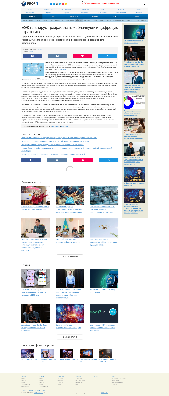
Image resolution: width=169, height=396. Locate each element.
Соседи (101, 20)
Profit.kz (39, 49)
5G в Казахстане (66, 9)
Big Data (66, 12)
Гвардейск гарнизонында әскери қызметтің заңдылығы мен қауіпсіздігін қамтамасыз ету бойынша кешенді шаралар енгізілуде (34, 244)
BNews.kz (63, 69)
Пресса (115, 16)
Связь (31, 20)
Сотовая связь (48, 9)
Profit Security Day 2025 (68, 359)
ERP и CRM (120, 9)
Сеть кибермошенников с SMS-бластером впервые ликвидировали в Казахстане (102, 209)
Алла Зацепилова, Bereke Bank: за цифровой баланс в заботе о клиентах (34, 327)
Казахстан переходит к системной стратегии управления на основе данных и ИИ (53, 154)
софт (28, 384)
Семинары (60, 380)
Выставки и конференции (118, 378)
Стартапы (138, 9)
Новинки (108, 20)
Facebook (55, 126)
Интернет (38, 20)
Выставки (60, 378)
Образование (70, 20)
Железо (45, 20)
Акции (59, 384)
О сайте (23, 390)
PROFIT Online (38, 393)
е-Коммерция (102, 12)
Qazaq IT (129, 20)
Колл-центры (84, 12)
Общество (79, 20)
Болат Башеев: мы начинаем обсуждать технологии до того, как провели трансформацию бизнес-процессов (133, 208)
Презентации (115, 380)
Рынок (41, 380)
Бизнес (25, 20)
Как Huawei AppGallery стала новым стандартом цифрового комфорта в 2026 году (33, 292)
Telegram (64, 126)
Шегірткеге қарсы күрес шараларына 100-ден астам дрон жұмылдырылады (103, 242)
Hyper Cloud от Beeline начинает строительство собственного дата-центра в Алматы (55, 141)
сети (81, 382)
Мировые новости (118, 20)
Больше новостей (70, 257)
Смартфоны (48, 12)
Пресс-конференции (117, 382)
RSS (43, 390)
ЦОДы (102, 9)
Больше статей (70, 337)
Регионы (94, 20)
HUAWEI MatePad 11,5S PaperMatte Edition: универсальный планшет (133, 136)
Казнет (30, 9)
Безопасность (30, 12)
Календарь (74, 16)
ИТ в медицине (84, 9)
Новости (32, 16)
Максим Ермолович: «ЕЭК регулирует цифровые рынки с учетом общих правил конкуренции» (59, 138)
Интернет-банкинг (120, 12)
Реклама (30, 390)
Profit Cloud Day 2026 (29, 359)
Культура (87, 20)
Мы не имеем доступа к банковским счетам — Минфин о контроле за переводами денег (69, 209)
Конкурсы (60, 382)
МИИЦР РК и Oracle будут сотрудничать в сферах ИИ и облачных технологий (52, 145)
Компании (95, 16)
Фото (137, 16)
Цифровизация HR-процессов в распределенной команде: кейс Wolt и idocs (102, 327)
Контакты (37, 390)
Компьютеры (78, 378)
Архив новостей (141, 20)
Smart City (138, 12)
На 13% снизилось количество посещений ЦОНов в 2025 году (100, 3)
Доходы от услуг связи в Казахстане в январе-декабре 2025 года (132, 113)
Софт (51, 20)
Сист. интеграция (80, 380)
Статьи (53, 16)
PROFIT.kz (104, 393)
